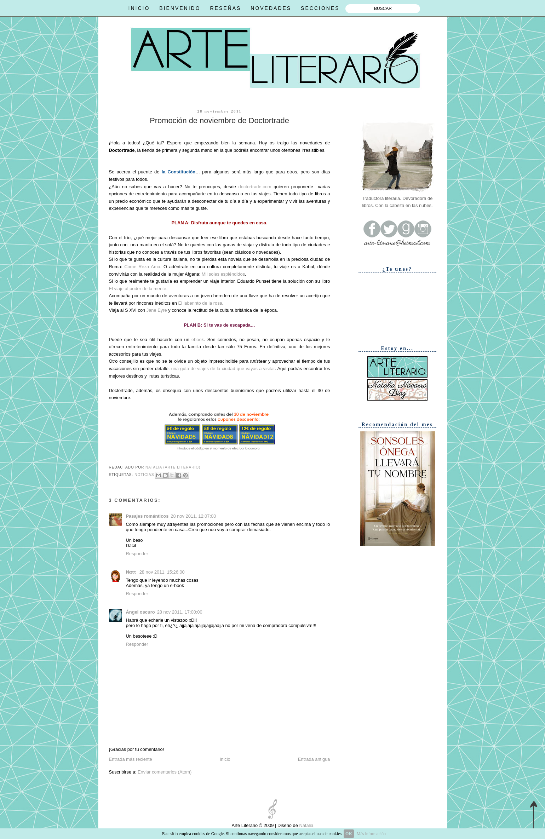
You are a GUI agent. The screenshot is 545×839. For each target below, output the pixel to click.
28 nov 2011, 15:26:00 (162, 572)
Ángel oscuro (140, 612)
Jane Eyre (157, 310)
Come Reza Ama (142, 266)
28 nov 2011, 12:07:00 (193, 516)
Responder (137, 553)
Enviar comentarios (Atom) (164, 772)
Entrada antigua (314, 759)
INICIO (139, 8)
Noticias (144, 475)
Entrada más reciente (130, 759)
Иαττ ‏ (131, 572)
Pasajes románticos (147, 516)
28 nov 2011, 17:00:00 (179, 612)
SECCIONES (320, 8)
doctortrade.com (255, 186)
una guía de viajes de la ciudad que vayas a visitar (223, 368)
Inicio (225, 759)
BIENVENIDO (179, 8)
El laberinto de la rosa (200, 303)
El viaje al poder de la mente (137, 288)
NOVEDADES (271, 8)
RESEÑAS (225, 8)
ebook (197, 339)
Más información (371, 833)
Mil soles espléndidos (223, 274)
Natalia (306, 825)
